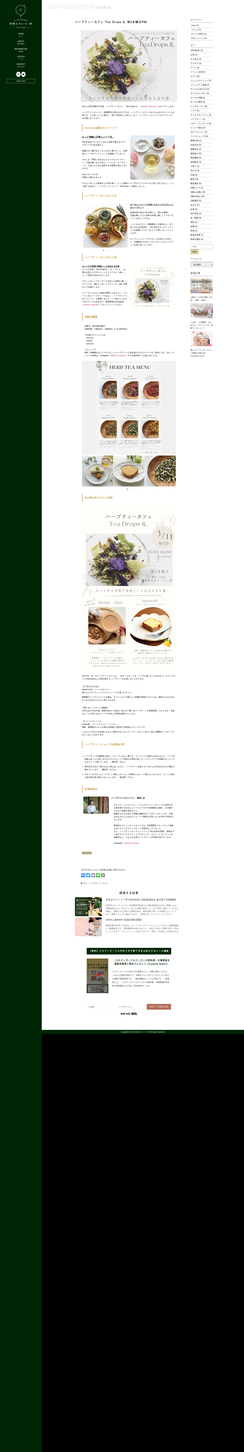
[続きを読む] (87, 853)
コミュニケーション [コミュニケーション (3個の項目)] (200, 80)
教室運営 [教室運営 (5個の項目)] (195, 183)
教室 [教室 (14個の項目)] (194, 179)
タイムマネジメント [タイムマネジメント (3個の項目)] (200, 115)
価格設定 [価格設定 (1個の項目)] (195, 149)
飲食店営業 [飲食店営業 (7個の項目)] (196, 235)
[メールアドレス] (131, 1007)
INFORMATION (20, 50)
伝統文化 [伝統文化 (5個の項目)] (195, 145)
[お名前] (101, 1007)
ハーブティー (95, 883)
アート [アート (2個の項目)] (194, 68)
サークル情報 (197, 34)
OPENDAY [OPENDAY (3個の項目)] (196, 50)
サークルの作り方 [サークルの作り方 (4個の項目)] (199, 89)
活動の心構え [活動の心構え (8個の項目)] (197, 192)
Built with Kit (129, 1013)
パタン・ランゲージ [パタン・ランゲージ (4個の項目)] (200, 123)
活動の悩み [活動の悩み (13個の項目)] (197, 196)
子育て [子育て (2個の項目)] (194, 166)
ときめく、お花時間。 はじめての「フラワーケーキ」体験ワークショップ (201, 325)
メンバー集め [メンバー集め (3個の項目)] (197, 128)
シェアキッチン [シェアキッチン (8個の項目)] (198, 106)
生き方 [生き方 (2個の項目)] (194, 205)
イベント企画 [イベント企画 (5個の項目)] (197, 72)
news (193, 25)
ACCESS (21, 57)
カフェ (105, 883)
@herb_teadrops (148, 106)
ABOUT (21, 42)
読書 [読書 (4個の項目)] (193, 226)
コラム (194, 30)
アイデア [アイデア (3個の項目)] (195, 63)
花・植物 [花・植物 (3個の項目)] (195, 218)
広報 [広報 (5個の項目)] (193, 175)
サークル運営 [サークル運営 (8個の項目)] (197, 102)
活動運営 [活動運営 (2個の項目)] (195, 201)
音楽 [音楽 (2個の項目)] (193, 231)
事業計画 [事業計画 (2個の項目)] (195, 141)
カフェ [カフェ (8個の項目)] (194, 76)
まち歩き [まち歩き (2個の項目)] (195, 59)
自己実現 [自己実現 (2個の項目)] (195, 213)
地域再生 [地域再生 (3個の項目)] (195, 162)
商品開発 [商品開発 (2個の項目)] (195, 158)
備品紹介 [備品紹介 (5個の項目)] (195, 153)
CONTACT (21, 65)
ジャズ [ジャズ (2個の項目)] (194, 110)
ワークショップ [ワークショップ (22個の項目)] (199, 136)
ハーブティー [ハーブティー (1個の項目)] (197, 119)
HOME (21, 35)
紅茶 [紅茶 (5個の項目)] (193, 209)
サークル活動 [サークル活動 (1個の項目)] (197, 98)
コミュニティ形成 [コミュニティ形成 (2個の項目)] (199, 85)
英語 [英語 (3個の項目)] (193, 222)
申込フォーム (197, 38)
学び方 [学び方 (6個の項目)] (194, 171)
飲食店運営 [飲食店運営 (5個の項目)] (196, 239)
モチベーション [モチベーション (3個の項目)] (198, 132)
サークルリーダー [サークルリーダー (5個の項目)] (199, 93)
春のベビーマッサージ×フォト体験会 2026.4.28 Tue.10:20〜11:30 (201, 353)
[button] (86, 225)
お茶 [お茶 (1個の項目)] (193, 55)
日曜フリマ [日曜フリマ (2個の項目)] (196, 188)
